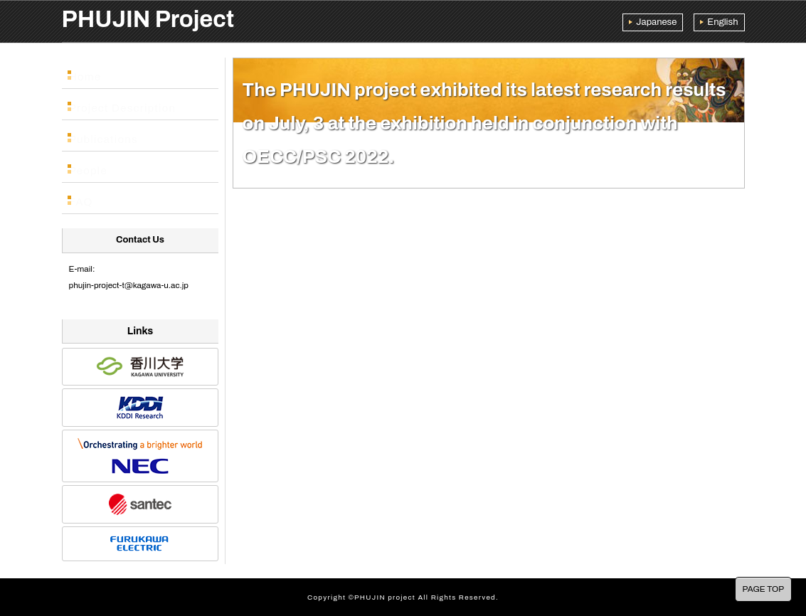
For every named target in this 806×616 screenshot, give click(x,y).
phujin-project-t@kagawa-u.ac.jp (129, 285)
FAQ (87, 198)
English (722, 22)
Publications (105, 136)
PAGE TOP (763, 589)
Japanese (656, 22)
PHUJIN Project (148, 19)
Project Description (120, 105)
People (93, 167)
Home (91, 73)
